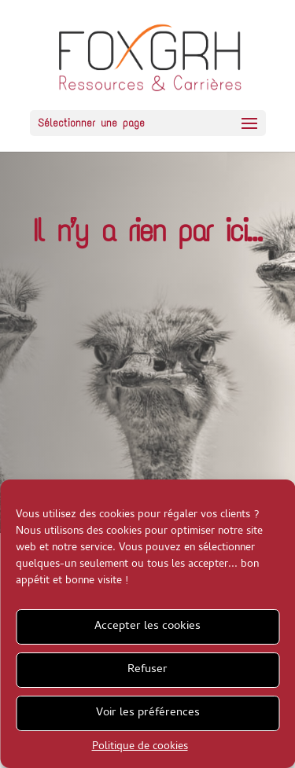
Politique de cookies (140, 747)
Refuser (147, 669)
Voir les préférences (148, 713)
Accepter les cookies (147, 626)
